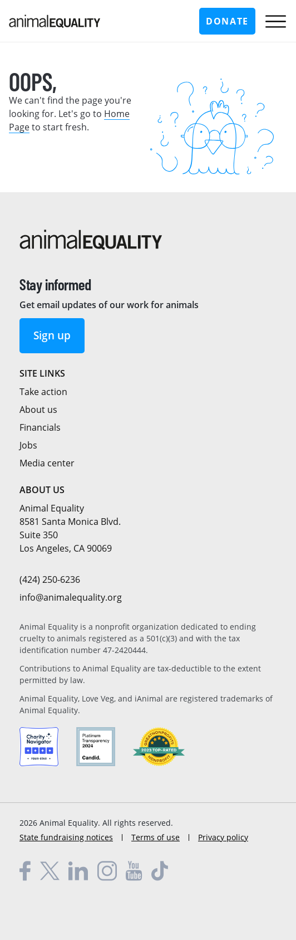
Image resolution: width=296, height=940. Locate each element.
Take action (43, 392)
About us (38, 409)
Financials (40, 427)
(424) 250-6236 (49, 579)
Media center (47, 463)
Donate (227, 21)
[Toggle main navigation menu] (275, 21)
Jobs (28, 445)
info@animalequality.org (70, 597)
